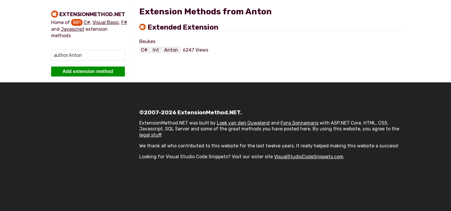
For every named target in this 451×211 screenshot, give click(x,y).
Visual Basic (106, 22)
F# (124, 22)
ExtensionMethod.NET (92, 14)
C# (87, 22)
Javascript (72, 29)
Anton (171, 50)
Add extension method (88, 71)
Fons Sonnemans (299, 123)
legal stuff (150, 135)
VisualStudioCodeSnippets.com (308, 156)
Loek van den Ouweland (243, 123)
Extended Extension (182, 27)
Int (156, 50)
